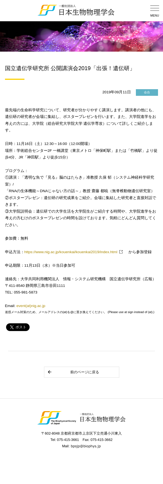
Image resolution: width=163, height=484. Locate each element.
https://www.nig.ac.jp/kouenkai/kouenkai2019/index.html (70, 252)
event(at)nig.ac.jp (30, 306)
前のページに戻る (73, 372)
